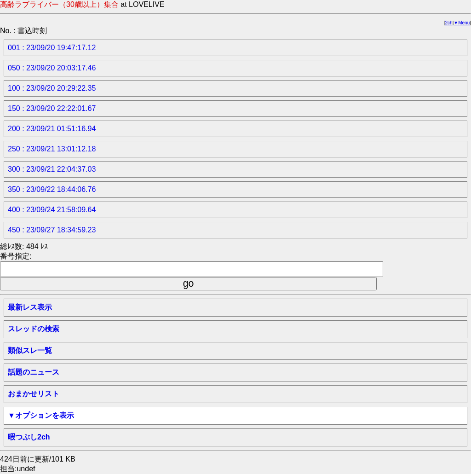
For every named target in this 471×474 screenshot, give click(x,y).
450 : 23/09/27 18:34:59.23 (52, 230)
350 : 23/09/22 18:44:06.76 (52, 189)
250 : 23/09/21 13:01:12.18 (52, 149)
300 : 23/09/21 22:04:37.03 (52, 169)
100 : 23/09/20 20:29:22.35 (52, 88)
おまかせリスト (33, 394)
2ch (449, 22)
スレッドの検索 (33, 329)
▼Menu (462, 22)
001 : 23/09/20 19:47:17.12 (52, 48)
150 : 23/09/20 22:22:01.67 (52, 108)
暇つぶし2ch (29, 437)
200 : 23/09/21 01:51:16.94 (52, 129)
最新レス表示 (30, 307)
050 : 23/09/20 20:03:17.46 (52, 68)
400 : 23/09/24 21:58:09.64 (52, 210)
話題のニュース (33, 372)
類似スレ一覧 (30, 350)
